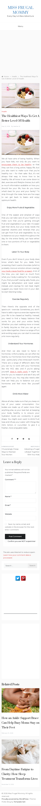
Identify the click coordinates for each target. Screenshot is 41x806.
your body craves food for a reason (17, 271)
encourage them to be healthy (16, 165)
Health (4, 112)
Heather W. (16, 126)
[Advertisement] (20, 53)
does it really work (19, 372)
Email (8, 505)
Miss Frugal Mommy (20, 10)
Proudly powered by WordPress (15, 799)
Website (8, 514)
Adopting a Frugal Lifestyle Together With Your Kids (31, 452)
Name (8, 496)
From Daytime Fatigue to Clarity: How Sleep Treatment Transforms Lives (20, 774)
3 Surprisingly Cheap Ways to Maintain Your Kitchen (10, 452)
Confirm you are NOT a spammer (20, 541)
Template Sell (19, 802)
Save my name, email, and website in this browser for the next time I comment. (19, 527)
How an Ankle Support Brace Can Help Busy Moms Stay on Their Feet (20, 722)
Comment (10, 480)
